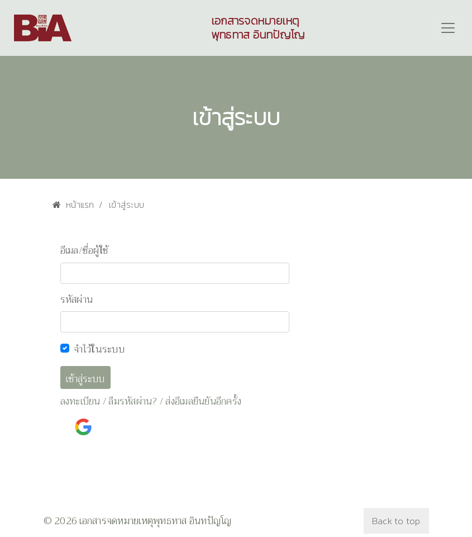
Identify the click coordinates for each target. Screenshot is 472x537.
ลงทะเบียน (80, 401)
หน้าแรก (73, 204)
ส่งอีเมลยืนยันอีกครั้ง (203, 401)
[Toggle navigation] (448, 28)
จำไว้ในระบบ (99, 349)
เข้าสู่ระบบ (85, 379)
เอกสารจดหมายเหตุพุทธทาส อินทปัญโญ (258, 28)
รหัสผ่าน (76, 300)
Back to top (396, 521)
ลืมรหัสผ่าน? (132, 401)
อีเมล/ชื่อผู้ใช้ (84, 251)
